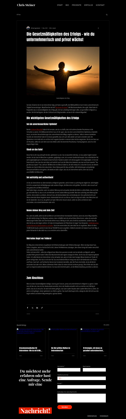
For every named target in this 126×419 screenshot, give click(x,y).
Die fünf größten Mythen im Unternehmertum (60, 349)
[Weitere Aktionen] (98, 28)
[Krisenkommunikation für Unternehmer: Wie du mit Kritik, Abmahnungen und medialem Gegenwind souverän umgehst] (31, 336)
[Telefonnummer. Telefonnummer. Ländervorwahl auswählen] (61, 378)
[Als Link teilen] (42, 308)
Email (59, 383)
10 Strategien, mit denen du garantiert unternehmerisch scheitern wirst (93, 349)
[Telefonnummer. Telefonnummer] (84, 378)
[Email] (81, 387)
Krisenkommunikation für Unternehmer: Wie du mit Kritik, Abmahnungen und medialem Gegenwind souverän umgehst (30, 349)
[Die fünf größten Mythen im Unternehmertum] (63, 336)
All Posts (18, 14)
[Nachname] (94, 370)
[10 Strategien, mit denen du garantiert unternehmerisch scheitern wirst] (95, 336)
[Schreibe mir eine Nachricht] (81, 398)
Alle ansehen (106, 325)
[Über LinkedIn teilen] (37, 308)
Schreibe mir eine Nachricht (67, 392)
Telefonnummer (62, 375)
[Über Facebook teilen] (27, 308)
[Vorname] (68, 370)
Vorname (61, 366)
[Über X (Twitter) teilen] (32, 308)
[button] (107, 14)
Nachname (86, 366)
